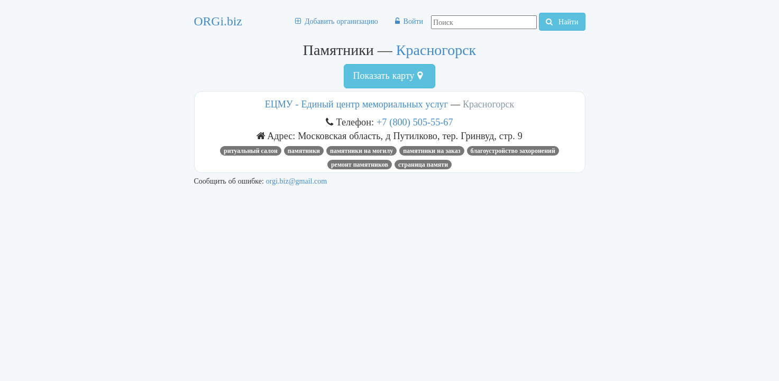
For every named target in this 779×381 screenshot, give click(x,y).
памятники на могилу (361, 151)
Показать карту (387, 75)
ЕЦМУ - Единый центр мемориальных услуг (356, 104)
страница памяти (423, 164)
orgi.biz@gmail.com (296, 181)
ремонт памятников (359, 164)
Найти (562, 21)
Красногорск (436, 50)
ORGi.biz (218, 21)
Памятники (304, 151)
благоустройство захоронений (513, 151)
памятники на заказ (431, 151)
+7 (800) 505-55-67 (415, 122)
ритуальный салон (251, 151)
